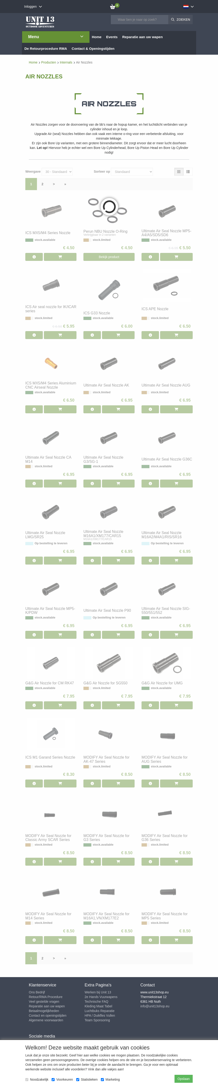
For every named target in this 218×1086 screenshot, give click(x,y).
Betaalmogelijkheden (44, 1011)
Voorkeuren (62, 1079)
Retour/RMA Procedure (46, 997)
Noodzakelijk (36, 1079)
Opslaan (184, 1079)
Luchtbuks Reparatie (99, 1011)
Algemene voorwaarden (46, 1020)
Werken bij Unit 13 (98, 992)
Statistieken (87, 1079)
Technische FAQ (96, 1001)
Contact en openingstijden (47, 1015)
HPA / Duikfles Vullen (100, 1015)
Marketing (110, 1079)
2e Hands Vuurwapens (101, 997)
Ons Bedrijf (37, 992)
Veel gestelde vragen (44, 1001)
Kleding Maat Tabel (98, 1006)
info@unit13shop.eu (154, 1006)
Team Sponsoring (97, 1020)
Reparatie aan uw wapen (47, 1006)
